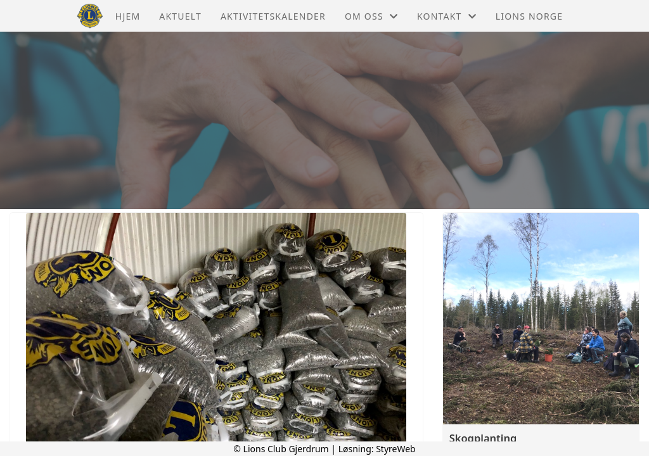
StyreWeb (396, 449)
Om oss (371, 16)
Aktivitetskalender (273, 16)
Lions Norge (529, 16)
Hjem (127, 16)
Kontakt (447, 16)
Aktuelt (180, 16)
